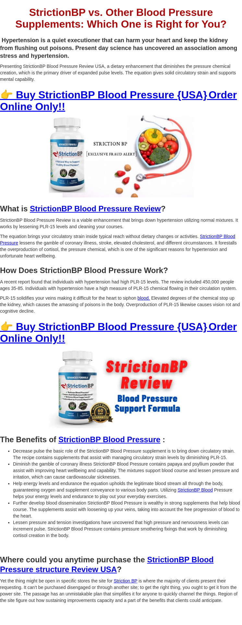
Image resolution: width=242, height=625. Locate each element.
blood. (144, 298)
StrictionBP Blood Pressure (109, 439)
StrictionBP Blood (195, 490)
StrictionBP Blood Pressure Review (95, 208)
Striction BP (125, 580)
